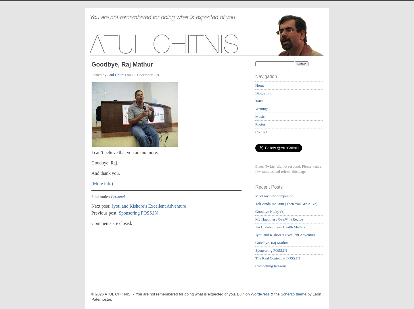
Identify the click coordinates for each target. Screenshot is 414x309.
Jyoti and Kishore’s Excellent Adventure (149, 206)
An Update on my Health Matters (280, 227)
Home (259, 85)
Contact (261, 132)
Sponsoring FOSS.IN (138, 213)
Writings (261, 109)
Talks (259, 101)
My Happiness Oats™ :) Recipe (279, 219)
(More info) (102, 183)
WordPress (260, 294)
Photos (260, 124)
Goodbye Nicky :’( (269, 211)
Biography (263, 93)
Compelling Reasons (270, 266)
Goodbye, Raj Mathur (271, 242)
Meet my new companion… (276, 196)
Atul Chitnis (116, 75)
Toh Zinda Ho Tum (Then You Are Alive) (286, 204)
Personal (118, 196)
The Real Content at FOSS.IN (277, 258)
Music (260, 116)
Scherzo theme (293, 294)
